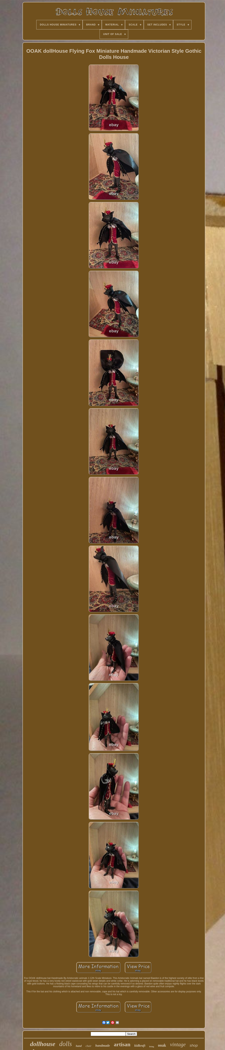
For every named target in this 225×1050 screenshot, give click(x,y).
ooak (162, 1045)
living (151, 1046)
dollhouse (42, 1043)
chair (88, 1045)
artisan (122, 1044)
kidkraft (139, 1045)
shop (194, 1045)
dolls (65, 1043)
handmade (102, 1045)
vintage (178, 1044)
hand (79, 1045)
